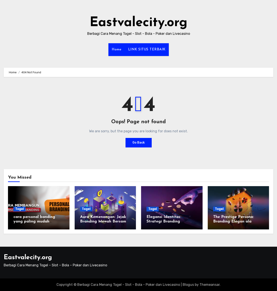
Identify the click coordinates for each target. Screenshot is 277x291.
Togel (19, 209)
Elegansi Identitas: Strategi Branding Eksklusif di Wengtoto (167, 221)
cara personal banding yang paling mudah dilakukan (34, 221)
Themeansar (210, 285)
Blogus (188, 285)
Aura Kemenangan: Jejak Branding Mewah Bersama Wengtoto (104, 221)
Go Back (138, 142)
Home (117, 49)
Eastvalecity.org (138, 22)
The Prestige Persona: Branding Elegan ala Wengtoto (233, 221)
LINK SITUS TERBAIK (147, 49)
